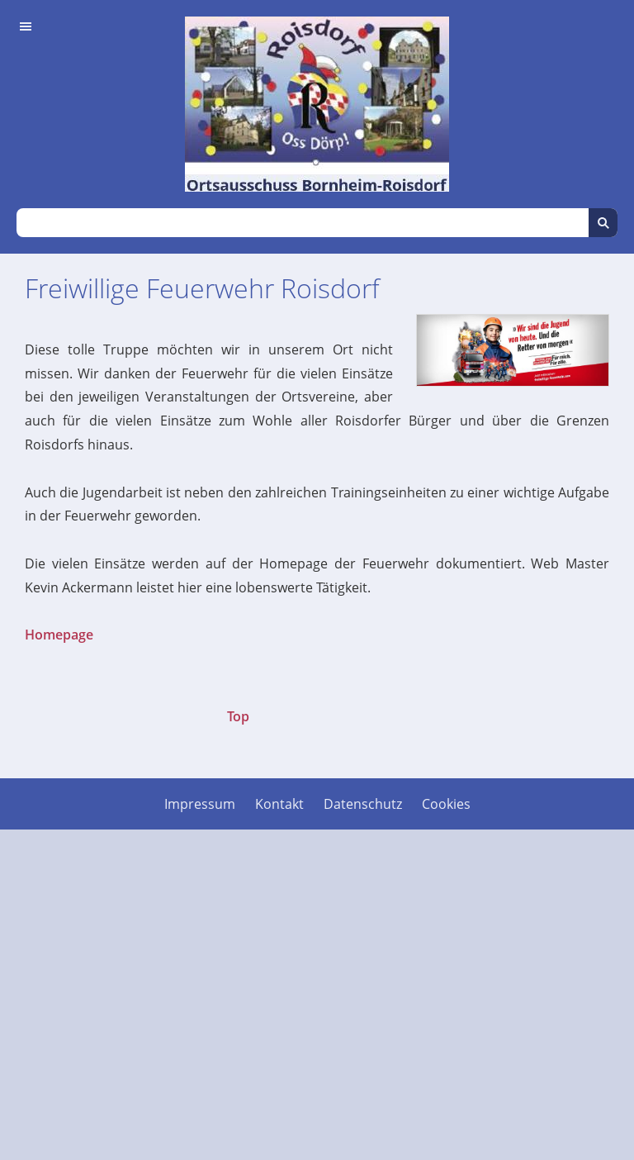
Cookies (446, 804)
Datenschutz (363, 804)
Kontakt (279, 804)
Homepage (59, 634)
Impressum (199, 804)
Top (238, 716)
